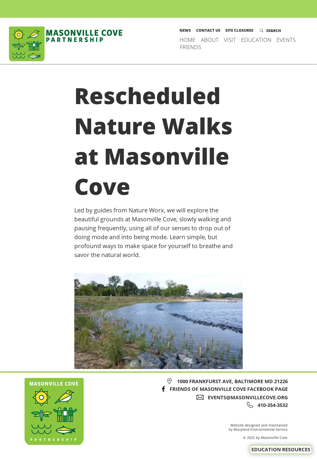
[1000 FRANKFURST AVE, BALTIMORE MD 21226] (226, 381)
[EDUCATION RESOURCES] (281, 449)
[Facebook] (163, 389)
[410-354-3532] (272, 405)
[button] (209, 39)
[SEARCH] (277, 30)
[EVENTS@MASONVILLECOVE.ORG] (244, 397)
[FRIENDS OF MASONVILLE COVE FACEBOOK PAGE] (223, 389)
